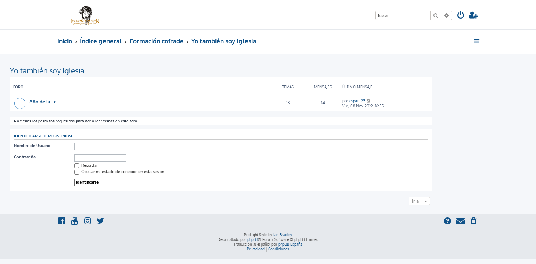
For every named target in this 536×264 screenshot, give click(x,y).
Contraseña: (72, 157)
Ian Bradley (282, 234)
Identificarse (75, 135)
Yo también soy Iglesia (94, 70)
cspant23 (404, 100)
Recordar (133, 165)
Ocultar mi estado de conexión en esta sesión (166, 171)
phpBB (252, 239)
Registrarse (108, 135)
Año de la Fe (90, 101)
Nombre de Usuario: (80, 145)
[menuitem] (461, 16)
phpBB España (290, 244)
